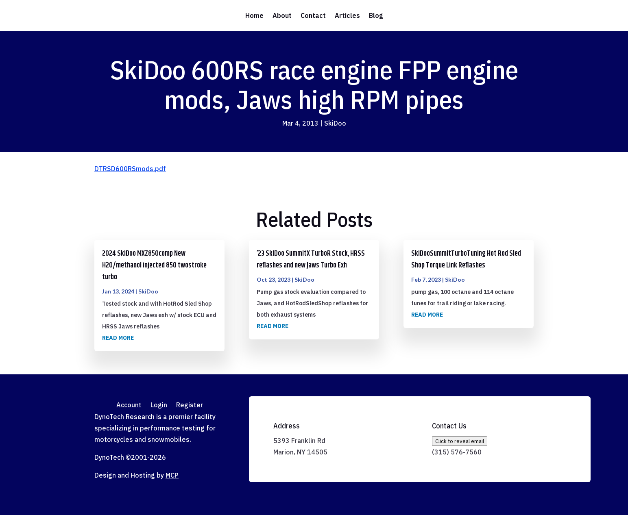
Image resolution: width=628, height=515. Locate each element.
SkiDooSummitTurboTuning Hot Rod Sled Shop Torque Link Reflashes (466, 259)
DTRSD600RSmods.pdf (130, 169)
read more (118, 337)
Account (129, 405)
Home (254, 15)
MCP (172, 475)
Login (158, 405)
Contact (313, 15)
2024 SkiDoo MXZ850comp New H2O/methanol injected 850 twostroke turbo (154, 265)
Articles (347, 15)
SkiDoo (335, 123)
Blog (376, 15)
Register (189, 405)
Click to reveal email (459, 441)
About (282, 15)
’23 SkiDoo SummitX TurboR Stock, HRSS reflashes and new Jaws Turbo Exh (311, 259)
